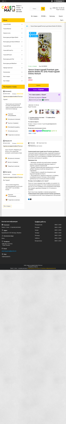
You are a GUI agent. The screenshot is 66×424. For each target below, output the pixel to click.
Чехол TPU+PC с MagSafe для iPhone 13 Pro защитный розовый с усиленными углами (13, 151)
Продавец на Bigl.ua (33, 266)
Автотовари (6, 76)
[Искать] (43, 9)
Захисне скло (6, 33)
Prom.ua (40, 265)
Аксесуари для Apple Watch (10, 37)
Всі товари (34, 16)
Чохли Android (7, 28)
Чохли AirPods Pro (8, 50)
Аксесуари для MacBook (9, 63)
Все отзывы (7, 206)
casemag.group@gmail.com (9, 251)
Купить (38, 85)
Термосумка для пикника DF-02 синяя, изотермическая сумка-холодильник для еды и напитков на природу (14, 106)
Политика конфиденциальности (48, 268)
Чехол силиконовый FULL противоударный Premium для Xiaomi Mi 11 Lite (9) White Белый (14, 187)
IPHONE (43, 16)
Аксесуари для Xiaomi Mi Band (11, 41)
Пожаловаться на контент (34, 268)
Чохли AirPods (7, 46)
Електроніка (6, 72)
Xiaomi (61, 16)
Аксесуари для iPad (8, 59)
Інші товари (6, 80)
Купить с (38, 89)
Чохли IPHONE (7, 24)
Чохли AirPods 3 (7, 54)
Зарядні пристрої (8, 67)
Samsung (52, 16)
